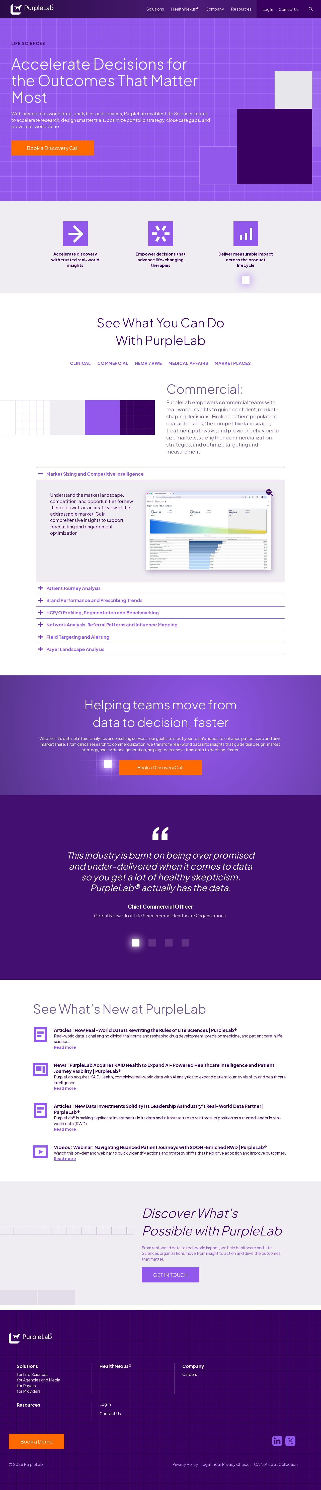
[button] (135, 943)
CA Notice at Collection (276, 1464)
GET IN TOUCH (170, 1275)
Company (215, 9)
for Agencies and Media (38, 1379)
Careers (189, 1374)
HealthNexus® (184, 9)
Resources (241, 9)
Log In (268, 9)
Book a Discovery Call (52, 148)
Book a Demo (36, 1441)
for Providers (29, 1391)
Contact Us (289, 9)
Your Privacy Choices (232, 1464)
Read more (65, 1047)
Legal (205, 1464)
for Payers (26, 1385)
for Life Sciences (32, 1374)
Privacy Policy (185, 1464)
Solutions (155, 9)
